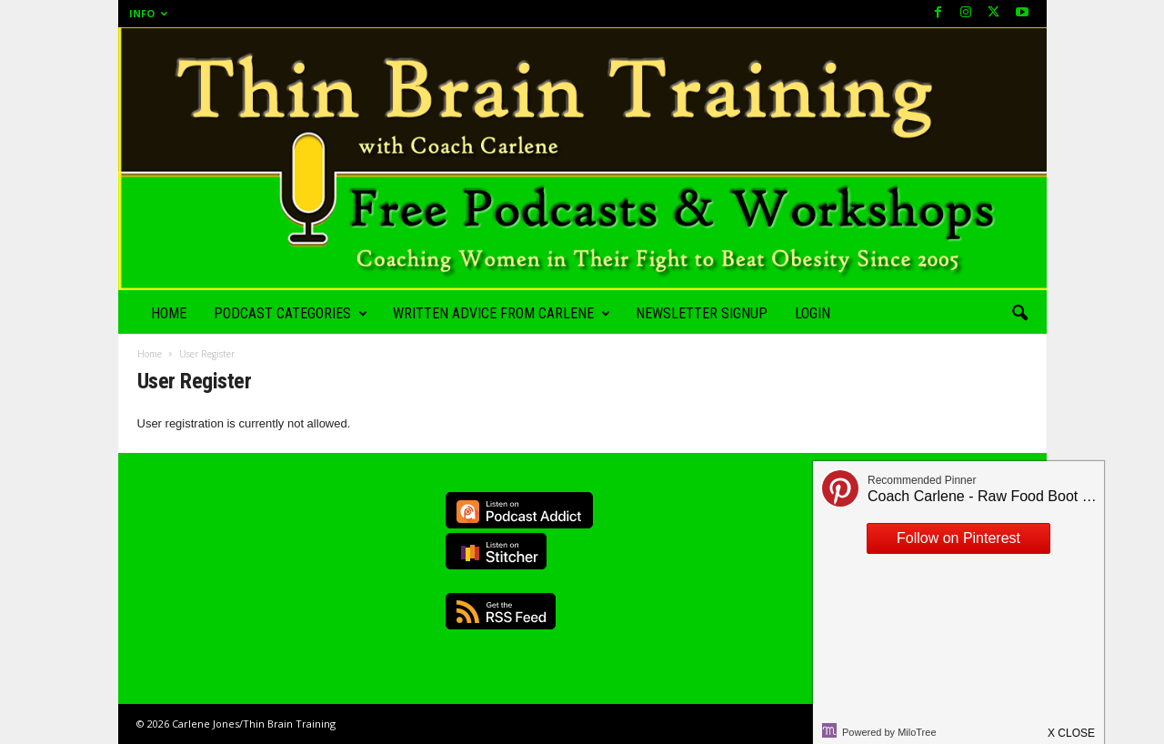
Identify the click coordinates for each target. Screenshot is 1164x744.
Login (812, 313)
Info (148, 13)
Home (168, 313)
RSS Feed (501, 611)
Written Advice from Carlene (501, 314)
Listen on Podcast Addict (519, 510)
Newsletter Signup (702, 313)
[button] (1019, 314)
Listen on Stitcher (496, 551)
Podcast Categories (290, 314)
